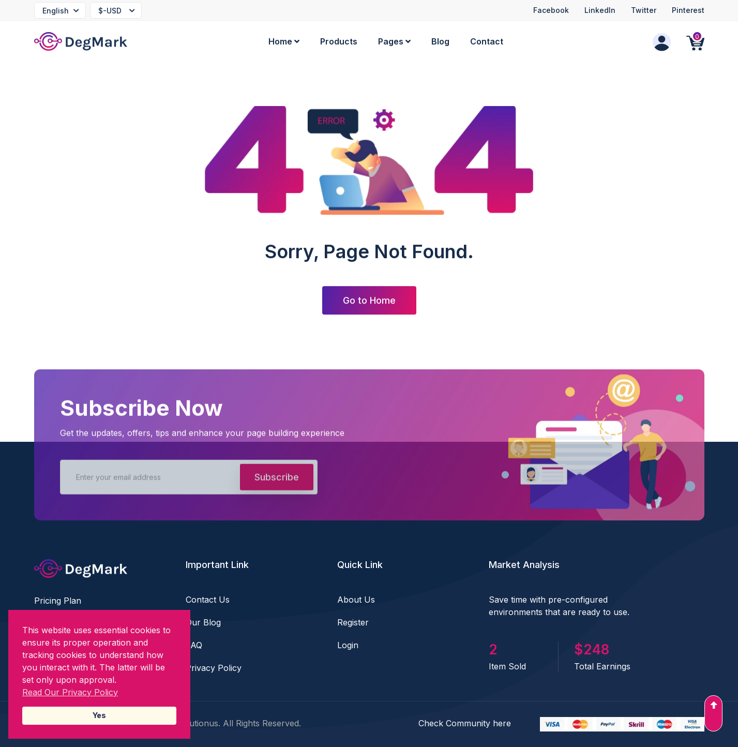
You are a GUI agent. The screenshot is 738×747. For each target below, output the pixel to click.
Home (283, 41)
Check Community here (464, 723)
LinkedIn (599, 10)
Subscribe (276, 479)
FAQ (194, 645)
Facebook (551, 10)
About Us (356, 599)
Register (353, 622)
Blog (440, 41)
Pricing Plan (57, 600)
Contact (486, 41)
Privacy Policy (214, 668)
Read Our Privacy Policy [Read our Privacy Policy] (70, 692)
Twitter (643, 10)
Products (338, 41)
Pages (394, 41)
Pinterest (688, 10)
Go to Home (369, 300)
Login (347, 645)
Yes (99, 715)
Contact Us (208, 599)
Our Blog (203, 622)
